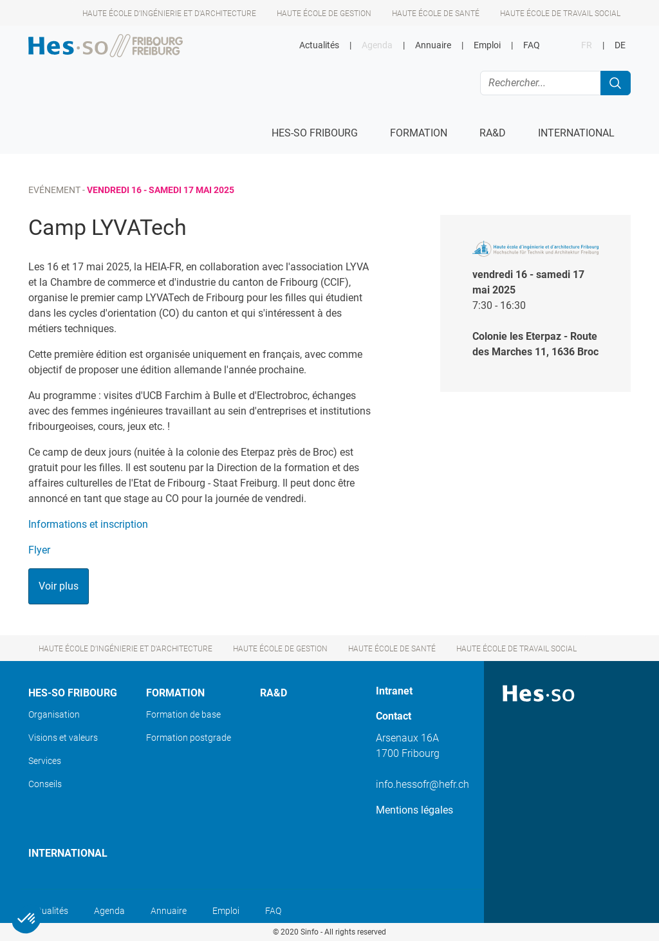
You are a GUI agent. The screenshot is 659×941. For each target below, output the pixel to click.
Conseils (45, 784)
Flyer (39, 550)
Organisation (54, 714)
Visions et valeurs (63, 737)
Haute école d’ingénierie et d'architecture (169, 13)
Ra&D (273, 693)
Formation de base (183, 714)
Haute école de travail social (560, 13)
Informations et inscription (89, 524)
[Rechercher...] (540, 83)
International (67, 853)
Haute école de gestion (324, 13)
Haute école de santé (435, 13)
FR (586, 45)
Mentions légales (414, 810)
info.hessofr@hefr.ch (422, 784)
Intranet (394, 691)
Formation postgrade (188, 737)
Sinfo (310, 931)
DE (620, 45)
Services (44, 761)
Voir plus (59, 586)
